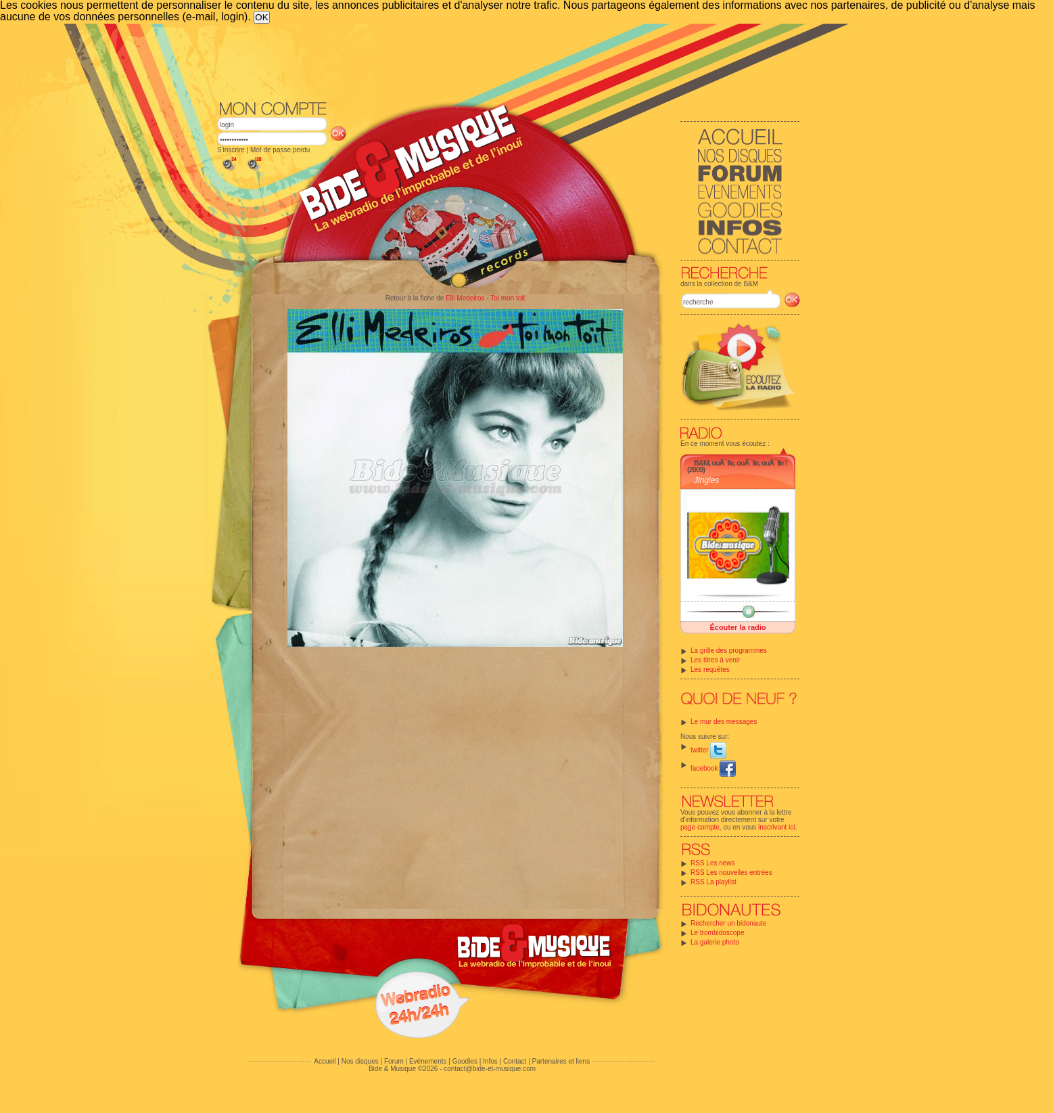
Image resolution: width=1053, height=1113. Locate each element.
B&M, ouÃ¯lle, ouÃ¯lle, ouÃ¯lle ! (740, 463)
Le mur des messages (724, 721)
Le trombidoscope (718, 932)
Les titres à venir (715, 660)
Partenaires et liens (561, 1061)
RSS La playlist (713, 882)
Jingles (706, 480)
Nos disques (360, 1061)
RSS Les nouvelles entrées (731, 872)
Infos (490, 1061)
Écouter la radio (737, 627)
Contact (514, 1061)
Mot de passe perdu (280, 150)
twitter (708, 750)
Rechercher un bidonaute (728, 923)
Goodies (464, 1061)
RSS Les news (713, 863)
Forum (394, 1061)
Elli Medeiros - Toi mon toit (485, 298)
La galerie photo (715, 942)
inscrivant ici (776, 827)
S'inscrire (231, 150)
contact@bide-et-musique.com (490, 1068)
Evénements (428, 1061)
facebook (713, 768)
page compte (700, 827)
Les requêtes (710, 669)
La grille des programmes (729, 650)
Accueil (324, 1061)
